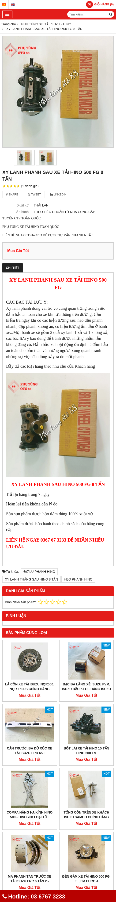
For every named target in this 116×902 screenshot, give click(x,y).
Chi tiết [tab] (12, 268)
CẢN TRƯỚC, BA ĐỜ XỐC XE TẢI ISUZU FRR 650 (29, 750)
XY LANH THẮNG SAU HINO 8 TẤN (31, 579)
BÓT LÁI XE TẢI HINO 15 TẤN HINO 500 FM (86, 750)
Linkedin (58, 194)
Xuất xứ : (23, 205)
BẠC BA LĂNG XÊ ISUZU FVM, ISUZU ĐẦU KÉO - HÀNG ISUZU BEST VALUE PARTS (86, 689)
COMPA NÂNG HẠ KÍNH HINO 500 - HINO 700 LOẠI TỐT (29, 814)
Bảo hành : (22, 212)
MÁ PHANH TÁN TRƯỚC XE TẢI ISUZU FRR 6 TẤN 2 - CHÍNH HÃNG (29, 881)
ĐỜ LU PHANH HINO (39, 571)
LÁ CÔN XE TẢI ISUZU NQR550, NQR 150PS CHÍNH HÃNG (29, 686)
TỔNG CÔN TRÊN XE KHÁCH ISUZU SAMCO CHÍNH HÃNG (86, 814)
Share (12, 194)
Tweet (34, 194)
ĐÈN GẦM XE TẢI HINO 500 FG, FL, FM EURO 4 (86, 879)
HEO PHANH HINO (78, 579)
